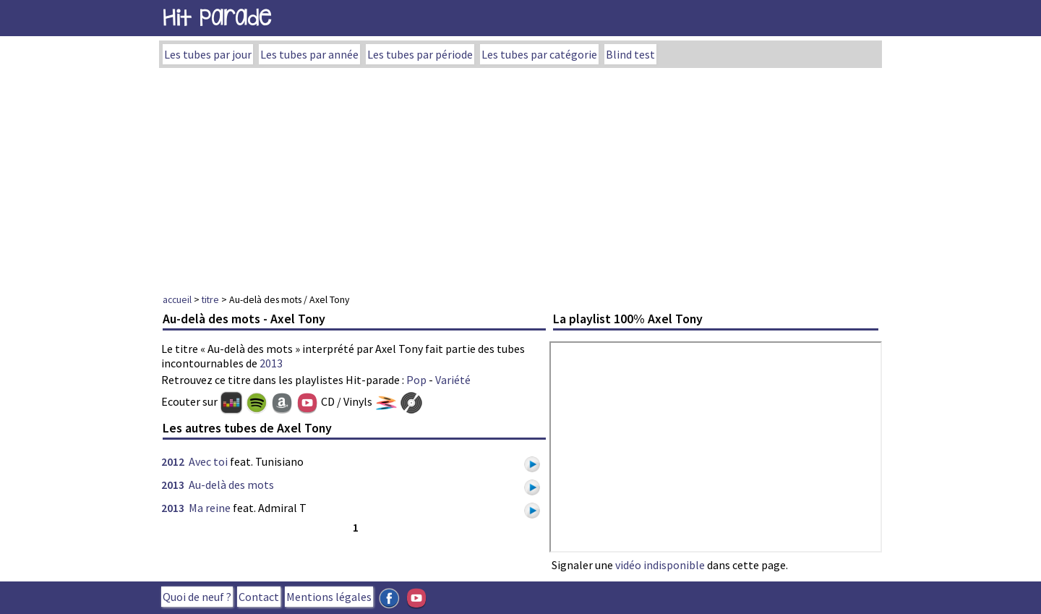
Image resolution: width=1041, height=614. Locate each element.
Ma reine (210, 507)
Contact (259, 596)
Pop (416, 379)
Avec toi (208, 461)
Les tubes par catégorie (539, 54)
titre (210, 299)
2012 (172, 461)
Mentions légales (329, 596)
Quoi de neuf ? (197, 596)
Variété (453, 379)
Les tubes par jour (208, 54)
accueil (177, 299)
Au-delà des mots (231, 484)
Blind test (630, 54)
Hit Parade (217, 17)
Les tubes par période (420, 54)
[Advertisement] (520, 176)
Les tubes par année (309, 54)
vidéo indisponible (660, 565)
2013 (271, 363)
